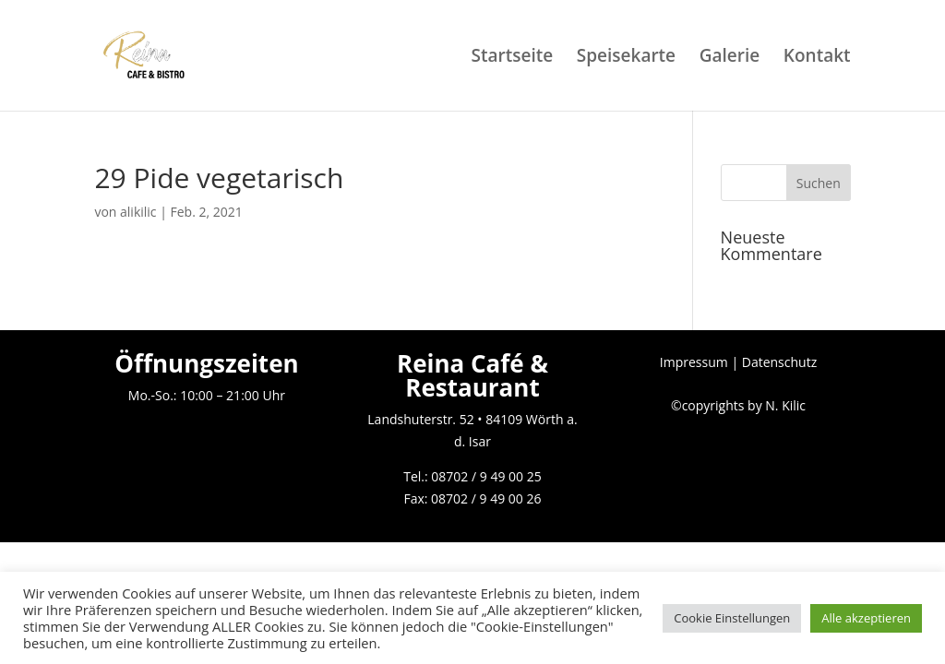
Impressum (694, 362)
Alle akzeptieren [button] (866, 618)
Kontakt (817, 58)
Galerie (730, 58)
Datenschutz (779, 362)
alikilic (138, 211)
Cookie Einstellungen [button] (732, 618)
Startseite (512, 58)
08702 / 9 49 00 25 (486, 476)
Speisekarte (626, 58)
